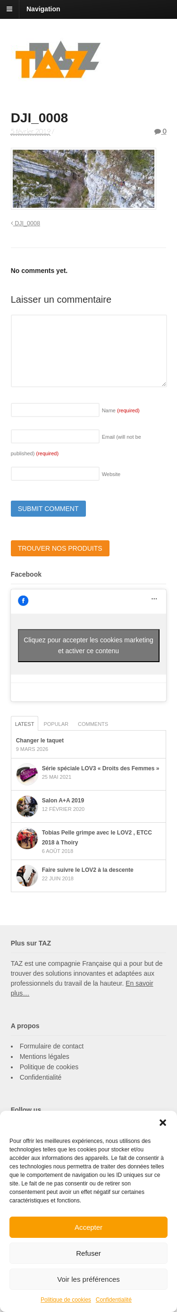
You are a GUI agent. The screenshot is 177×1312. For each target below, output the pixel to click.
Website (111, 474)
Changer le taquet (40, 740)
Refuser (88, 1253)
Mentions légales (44, 1056)
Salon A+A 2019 (63, 800)
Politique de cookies (66, 1299)
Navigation (43, 9)
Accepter (88, 1227)
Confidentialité (114, 1299)
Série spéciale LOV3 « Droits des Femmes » (101, 768)
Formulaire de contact (52, 1046)
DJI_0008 (25, 223)
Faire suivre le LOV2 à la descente (88, 870)
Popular (55, 724)
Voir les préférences (88, 1279)
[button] (163, 1122)
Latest (24, 724)
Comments (93, 724)
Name (121, 410)
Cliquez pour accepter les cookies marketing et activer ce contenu (88, 645)
